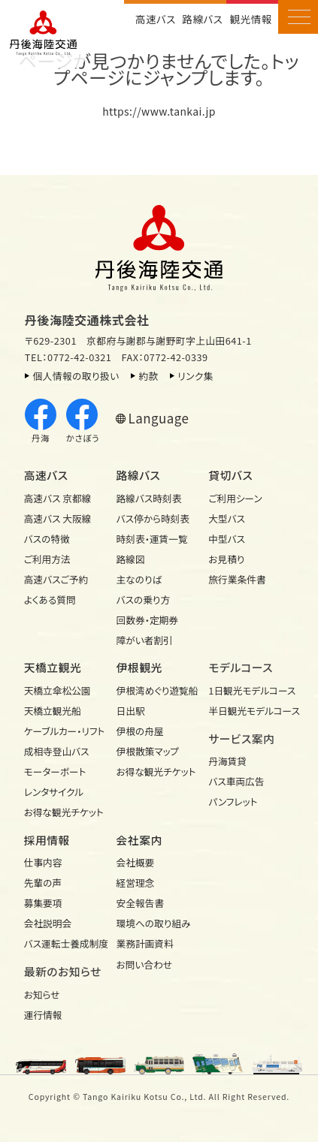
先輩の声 (43, 882)
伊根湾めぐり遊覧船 (157, 690)
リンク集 (195, 376)
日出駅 (131, 711)
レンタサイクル (53, 792)
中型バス (226, 539)
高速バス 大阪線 (58, 518)
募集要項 (43, 903)
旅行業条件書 (236, 579)
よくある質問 (50, 599)
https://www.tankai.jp (159, 111)
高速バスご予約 (56, 579)
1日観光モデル (250, 690)
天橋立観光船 (52, 711)
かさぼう (82, 421)
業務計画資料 (145, 943)
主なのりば (139, 579)
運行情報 (43, 1015)
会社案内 (139, 840)
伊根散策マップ (148, 751)
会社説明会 (47, 923)
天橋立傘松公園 (57, 690)
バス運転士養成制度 (66, 943)
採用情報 (47, 840)
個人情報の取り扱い (75, 376)
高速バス (155, 18)
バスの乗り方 (144, 599)
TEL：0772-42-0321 (68, 357)
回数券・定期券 (147, 620)
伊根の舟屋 (140, 731)
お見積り (226, 559)
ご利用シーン (235, 498)
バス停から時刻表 (153, 518)
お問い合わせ (145, 964)
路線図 (131, 559)
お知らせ (42, 994)
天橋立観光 (53, 667)
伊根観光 (139, 667)
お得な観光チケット (64, 812)
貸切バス (230, 475)
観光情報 (251, 18)
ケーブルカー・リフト (64, 731)
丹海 (40, 421)
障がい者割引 (145, 640)
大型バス (226, 518)
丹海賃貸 (227, 761)
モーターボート (55, 771)
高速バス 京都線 (58, 498)
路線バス (202, 18)
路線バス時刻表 (149, 498)
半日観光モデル (250, 711)
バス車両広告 (236, 781)
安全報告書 (140, 903)
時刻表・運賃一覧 (152, 539)
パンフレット (232, 801)
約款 (148, 376)
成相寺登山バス (56, 751)
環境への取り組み (154, 923)
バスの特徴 (47, 539)
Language (159, 418)
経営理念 (136, 882)
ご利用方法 (47, 559)
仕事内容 (43, 862)
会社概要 (136, 862)
